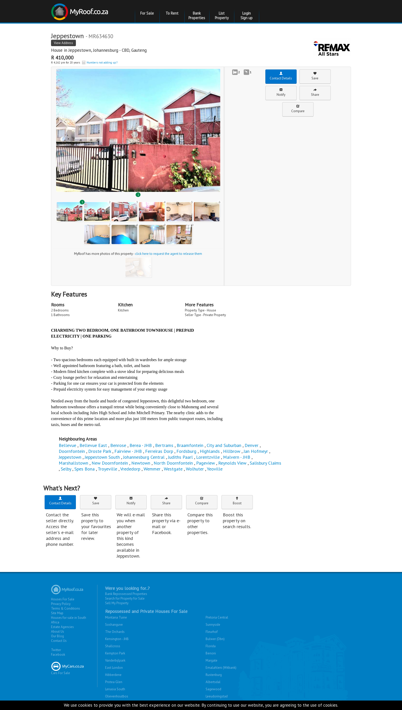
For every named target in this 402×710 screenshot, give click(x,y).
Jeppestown (79, 50)
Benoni (211, 653)
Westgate (173, 469)
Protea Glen (113, 682)
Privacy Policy (61, 604)
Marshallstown (73, 463)
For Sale (147, 13)
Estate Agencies (62, 627)
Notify (281, 92)
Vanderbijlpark (115, 660)
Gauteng (139, 50)
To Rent (172, 13)
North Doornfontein (173, 463)
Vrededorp (130, 469)
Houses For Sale (62, 599)
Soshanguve (114, 624)
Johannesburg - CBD (111, 50)
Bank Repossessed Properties (126, 594)
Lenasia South (115, 689)
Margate (211, 660)
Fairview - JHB (128, 451)
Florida (211, 646)
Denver (251, 445)
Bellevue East (93, 445)
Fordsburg (186, 451)
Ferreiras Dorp (159, 451)
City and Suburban (224, 445)
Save (314, 75)
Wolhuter (195, 469)
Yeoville (215, 469)
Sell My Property (116, 603)
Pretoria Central (217, 617)
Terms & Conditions (65, 608)
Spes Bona (84, 469)
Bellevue (67, 445)
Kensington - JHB (117, 639)
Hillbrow (231, 451)
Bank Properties (196, 15)
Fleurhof (212, 632)
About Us (57, 631)
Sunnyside (213, 624)
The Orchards (115, 632)
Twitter (56, 650)
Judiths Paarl (180, 457)
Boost (237, 500)
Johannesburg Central (144, 457)
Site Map (57, 613)
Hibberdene (113, 675)
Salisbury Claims (265, 463)
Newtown (140, 463)
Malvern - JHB (236, 457)
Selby (66, 469)
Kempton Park (115, 653)
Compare (298, 108)
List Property (222, 15)
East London (114, 667)
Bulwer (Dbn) (215, 639)
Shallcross (112, 646)
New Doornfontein (110, 463)
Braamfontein (190, 445)
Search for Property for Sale (125, 598)
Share (315, 92)
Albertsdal (213, 682)
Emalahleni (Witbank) (221, 667)
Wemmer (152, 469)
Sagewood (213, 689)
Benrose (118, 445)
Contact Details (281, 75)
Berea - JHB (140, 445)
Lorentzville (208, 457)
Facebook (58, 654)
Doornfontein (72, 451)
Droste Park (99, 451)
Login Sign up (246, 15)
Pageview (205, 463)
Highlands (210, 451)
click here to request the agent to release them (168, 254)
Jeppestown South (102, 457)
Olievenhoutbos (116, 696)
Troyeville (107, 469)
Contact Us (59, 641)
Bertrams (164, 445)
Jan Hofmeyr (256, 451)
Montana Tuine (116, 617)
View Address (63, 43)
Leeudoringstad (217, 696)
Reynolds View (232, 463)
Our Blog (57, 636)
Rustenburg (214, 675)
